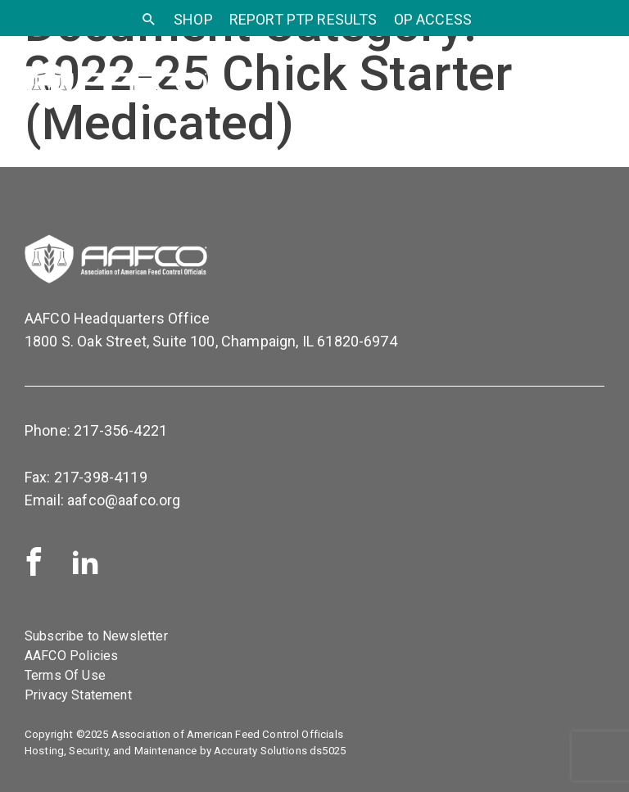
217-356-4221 (120, 430)
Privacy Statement (78, 695)
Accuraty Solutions (260, 750)
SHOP (193, 19)
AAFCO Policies (71, 655)
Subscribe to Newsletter (96, 636)
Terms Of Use (65, 675)
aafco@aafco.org (123, 500)
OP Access (433, 19)
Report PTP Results (303, 19)
